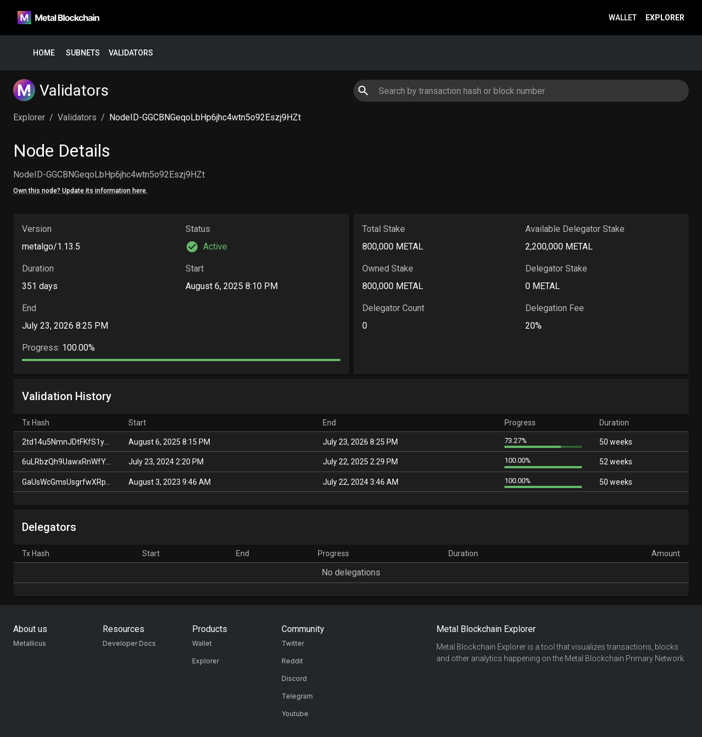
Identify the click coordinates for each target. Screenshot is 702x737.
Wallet (622, 18)
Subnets (82, 53)
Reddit (292, 661)
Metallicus (29, 643)
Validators (131, 53)
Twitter (293, 643)
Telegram (297, 696)
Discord (294, 678)
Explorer (665, 18)
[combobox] (521, 90)
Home (43, 53)
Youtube (295, 714)
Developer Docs (129, 643)
